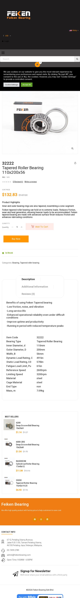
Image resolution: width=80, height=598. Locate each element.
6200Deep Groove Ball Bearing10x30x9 (27, 425)
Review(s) (18, 182)
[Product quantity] (17, 227)
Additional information (35, 286)
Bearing (15, 263)
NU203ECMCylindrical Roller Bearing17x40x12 (27, 464)
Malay (73, 30)
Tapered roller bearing (29, 263)
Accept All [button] (27, 85)
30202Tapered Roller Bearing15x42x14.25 (26, 483)
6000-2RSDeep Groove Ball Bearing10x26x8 (27, 444)
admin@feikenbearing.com (19, 555)
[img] (77, 59)
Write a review (30, 182)
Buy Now (16, 239)
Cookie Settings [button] (11, 85)
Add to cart (41, 226)
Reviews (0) (28, 293)
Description (28, 279)
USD (6, 36)
